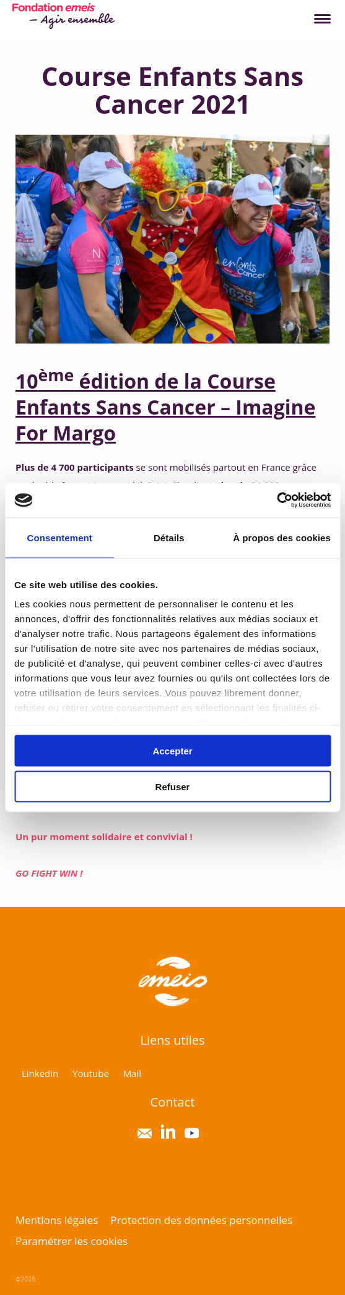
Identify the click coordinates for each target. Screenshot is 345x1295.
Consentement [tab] (59, 537)
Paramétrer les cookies (71, 1241)
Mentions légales (56, 1220)
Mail (132, 1073)
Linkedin (40, 1073)
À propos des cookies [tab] (282, 537)
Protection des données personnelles (201, 1220)
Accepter (172, 750)
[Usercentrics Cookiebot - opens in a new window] (276, 500)
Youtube (90, 1073)
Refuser (172, 787)
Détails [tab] (169, 537)
